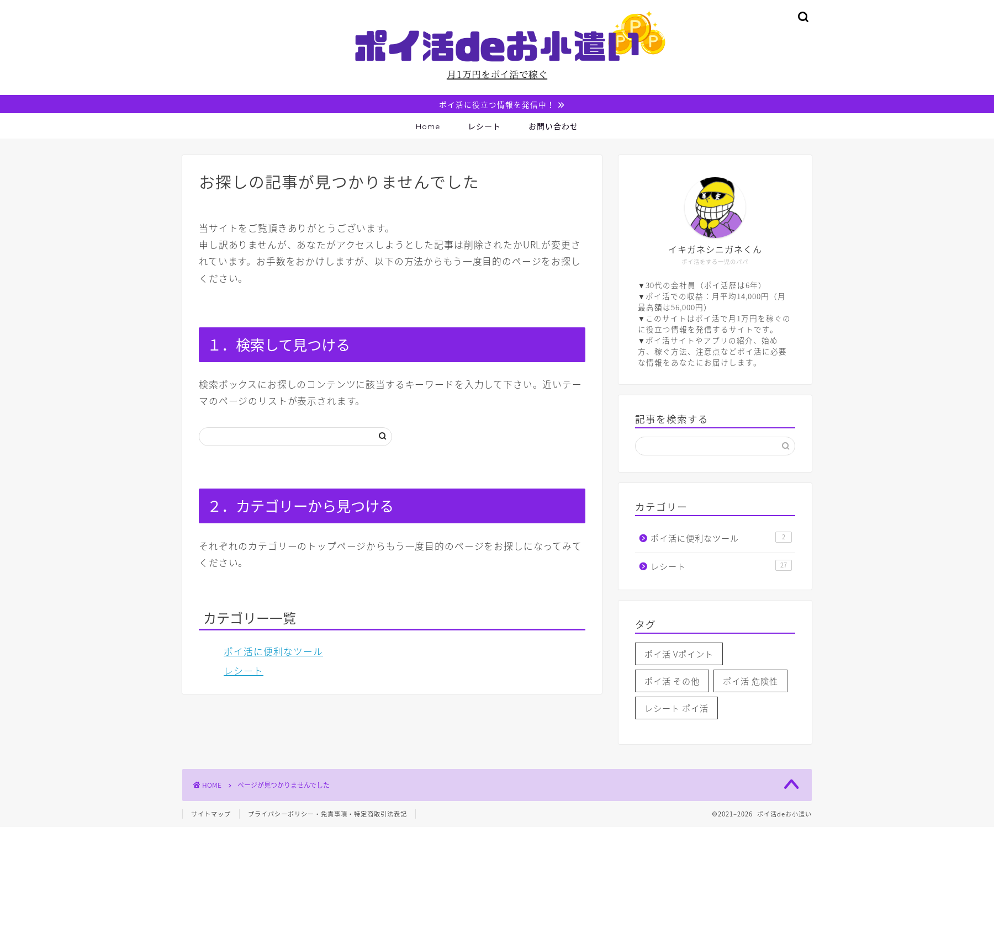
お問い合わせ (553, 127)
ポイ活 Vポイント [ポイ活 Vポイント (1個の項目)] (678, 655)
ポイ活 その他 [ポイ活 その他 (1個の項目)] (672, 682)
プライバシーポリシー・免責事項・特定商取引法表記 (327, 815)
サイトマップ (211, 815)
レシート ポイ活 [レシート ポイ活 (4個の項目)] (676, 709)
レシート (484, 127)
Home (428, 127)
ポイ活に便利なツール (273, 652)
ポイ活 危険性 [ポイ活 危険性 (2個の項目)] (750, 682)
